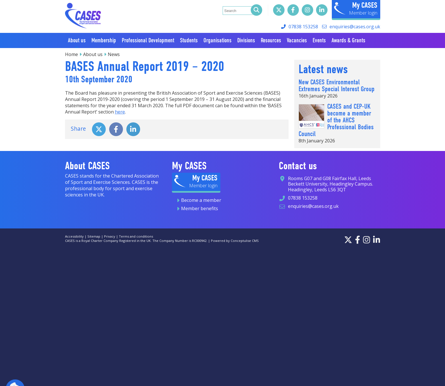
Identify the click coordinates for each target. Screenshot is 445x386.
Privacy (109, 236)
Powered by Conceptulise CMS (235, 240)
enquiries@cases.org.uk (355, 26)
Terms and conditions (136, 236)
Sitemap (93, 236)
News (114, 54)
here (120, 112)
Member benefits (199, 208)
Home (71, 54)
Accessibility (74, 236)
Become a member (201, 200)
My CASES (364, 5)
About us (93, 54)
